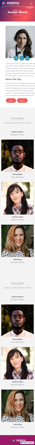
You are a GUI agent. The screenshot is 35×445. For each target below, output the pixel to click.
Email (11, 101)
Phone (22, 101)
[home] (10, 3)
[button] (31, 3)
